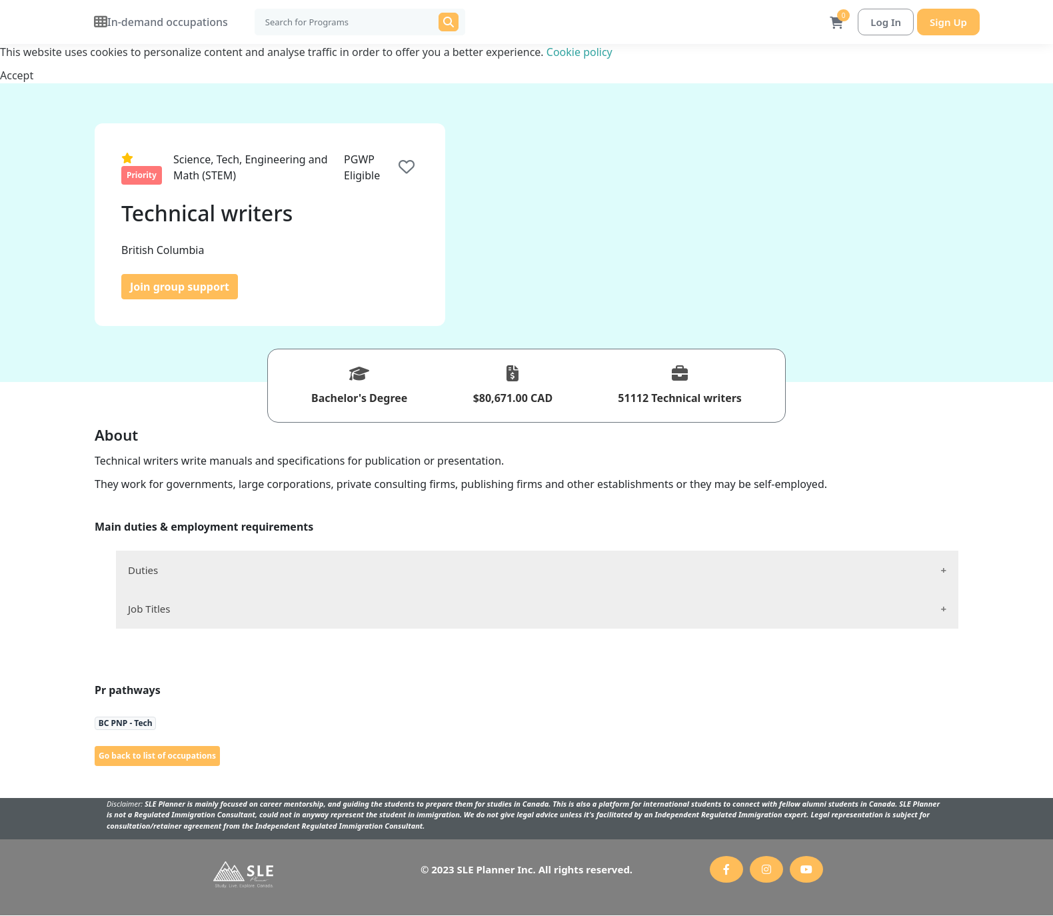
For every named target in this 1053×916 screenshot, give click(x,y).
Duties (143, 570)
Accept (16, 76)
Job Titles (149, 609)
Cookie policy (579, 52)
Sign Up (948, 22)
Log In (885, 22)
